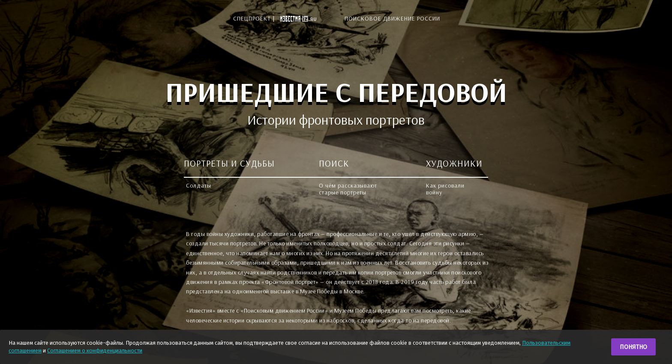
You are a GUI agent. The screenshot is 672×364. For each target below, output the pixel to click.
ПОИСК (334, 163)
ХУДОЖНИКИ (454, 163)
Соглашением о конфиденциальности (94, 350)
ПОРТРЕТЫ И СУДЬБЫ (229, 163)
